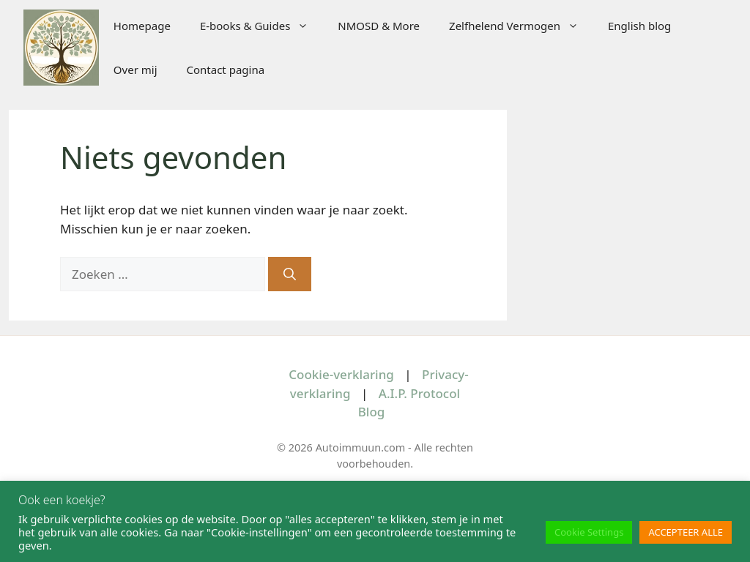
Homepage (142, 25)
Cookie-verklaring (341, 374)
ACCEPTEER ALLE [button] (685, 532)
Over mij (135, 69)
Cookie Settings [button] (588, 532)
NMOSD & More (379, 25)
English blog (639, 25)
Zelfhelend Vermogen (521, 26)
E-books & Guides (261, 26)
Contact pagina (226, 69)
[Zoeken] (289, 274)
